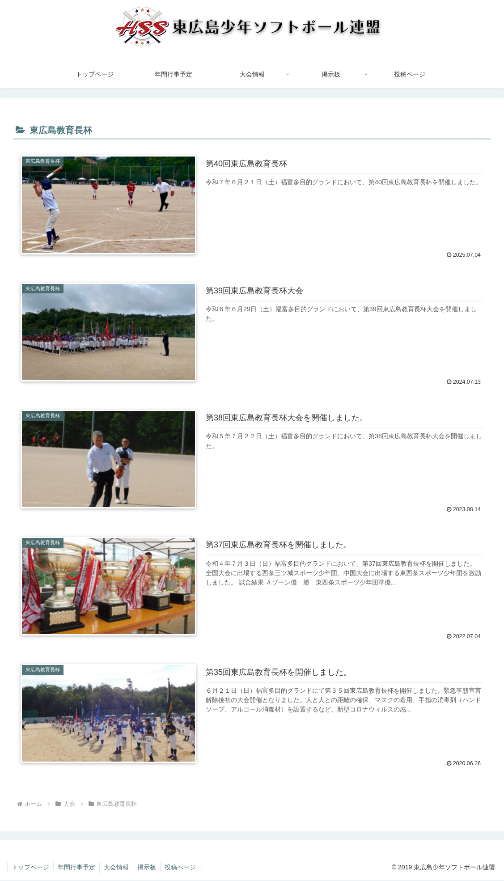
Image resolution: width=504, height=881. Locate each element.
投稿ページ (184, 868)
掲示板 (149, 868)
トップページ (31, 868)
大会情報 (118, 868)
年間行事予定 (78, 868)
